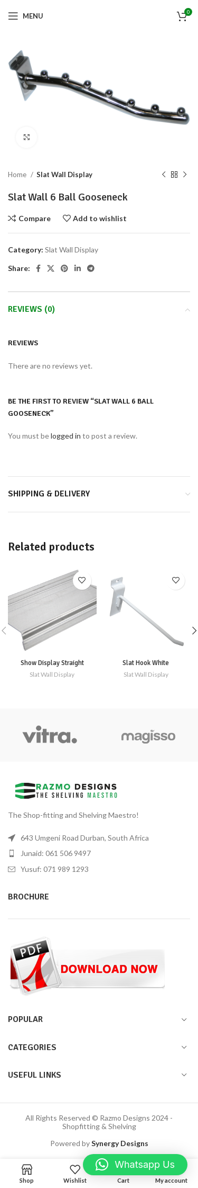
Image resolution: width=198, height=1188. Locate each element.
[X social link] (51, 268)
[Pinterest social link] (64, 268)
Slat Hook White (145, 663)
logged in (66, 435)
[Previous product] (163, 174)
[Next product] (185, 174)
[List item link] (99, 853)
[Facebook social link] (38, 268)
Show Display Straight (52, 663)
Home (18, 174)
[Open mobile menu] (26, 16)
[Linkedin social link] (77, 268)
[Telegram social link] (91, 268)
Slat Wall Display (64, 174)
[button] (135, 1164)
